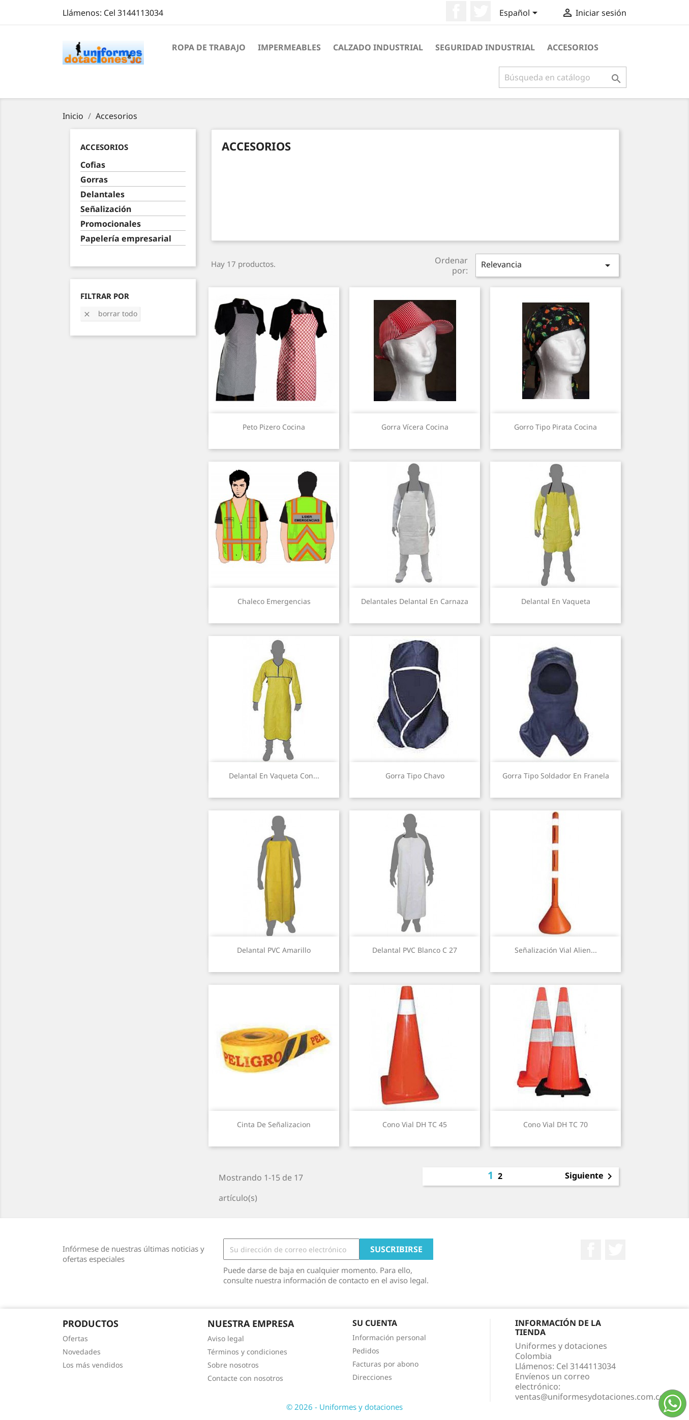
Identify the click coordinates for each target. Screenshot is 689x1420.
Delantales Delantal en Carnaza (414, 601)
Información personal (389, 1337)
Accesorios (572, 47)
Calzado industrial (378, 47)
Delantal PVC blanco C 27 (414, 950)
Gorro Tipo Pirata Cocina (555, 427)
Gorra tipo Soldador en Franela (555, 775)
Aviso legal (225, 1338)
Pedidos (365, 1350)
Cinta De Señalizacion (274, 1124)
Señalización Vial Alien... (556, 950)
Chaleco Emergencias (274, 601)
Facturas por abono (385, 1364)
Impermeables (289, 47)
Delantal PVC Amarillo (274, 950)
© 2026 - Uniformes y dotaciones (344, 1407)
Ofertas (75, 1338)
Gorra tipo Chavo (414, 775)
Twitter (480, 11)
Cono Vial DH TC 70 (555, 1124)
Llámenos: (113, 12)
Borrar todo (110, 313)
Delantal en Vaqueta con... (274, 775)
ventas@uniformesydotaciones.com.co (590, 1396)
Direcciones (372, 1377)
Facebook (456, 11)
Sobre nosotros (233, 1365)
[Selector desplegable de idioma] (520, 14)
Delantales (102, 194)
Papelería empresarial (125, 238)
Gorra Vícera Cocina (414, 427)
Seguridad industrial (485, 47)
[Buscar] (562, 77)
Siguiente (590, 1176)
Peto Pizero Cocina (274, 427)
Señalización (105, 209)
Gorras (94, 179)
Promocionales (110, 224)
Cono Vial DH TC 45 (414, 1124)
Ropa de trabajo (209, 47)
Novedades (82, 1351)
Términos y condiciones (247, 1351)
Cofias (92, 165)
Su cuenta (374, 1322)
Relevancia (547, 265)
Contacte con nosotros (245, 1378)
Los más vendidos (93, 1365)
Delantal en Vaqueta (555, 601)
